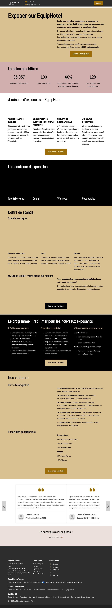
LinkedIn (53, 564)
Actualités (23, 597)
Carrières (32, 597)
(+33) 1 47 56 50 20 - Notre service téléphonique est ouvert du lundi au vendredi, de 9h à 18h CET (19, 572)
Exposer (35, 566)
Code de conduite (53, 590)
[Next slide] (108, 506)
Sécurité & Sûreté (39, 590)
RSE (56, 597)
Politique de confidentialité (55, 582)
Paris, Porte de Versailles (33, 5)
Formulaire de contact (15, 564)
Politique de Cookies (15, 582)
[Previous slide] (4, 506)
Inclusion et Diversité (45, 597)
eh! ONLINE (37, 571)
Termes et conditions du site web (82, 597)
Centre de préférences (74, 582)
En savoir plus (13, 597)
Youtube (53, 575)
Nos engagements (67, 590)
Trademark (27, 590)
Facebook (54, 570)
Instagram (54, 567)
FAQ (9, 566)
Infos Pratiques (38, 564)
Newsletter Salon (38, 574)
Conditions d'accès (14, 590)
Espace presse (38, 569)
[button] (98, 3)
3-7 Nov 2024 (30, 2)
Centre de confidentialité (34, 582)
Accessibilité (64, 597)
